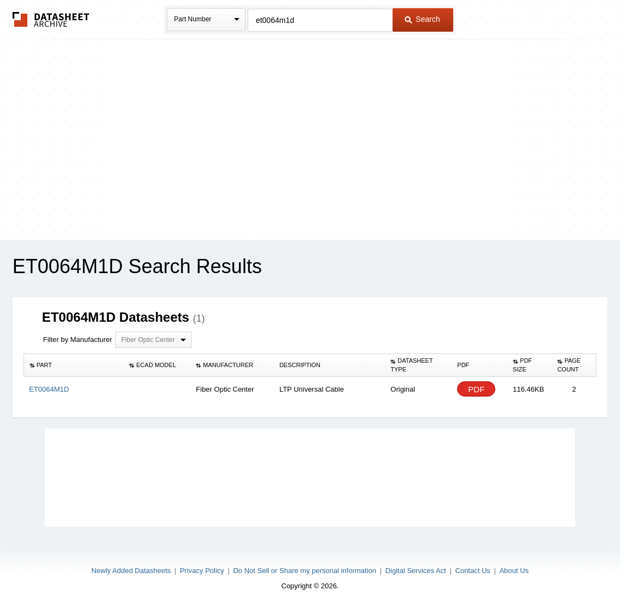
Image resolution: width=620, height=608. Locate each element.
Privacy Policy (202, 570)
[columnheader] (74, 365)
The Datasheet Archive (51, 19)
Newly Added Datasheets (131, 570)
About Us (513, 570)
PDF (476, 389)
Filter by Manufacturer (77, 339)
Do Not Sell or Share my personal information (304, 570)
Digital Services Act (415, 570)
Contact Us (472, 570)
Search (422, 19)
